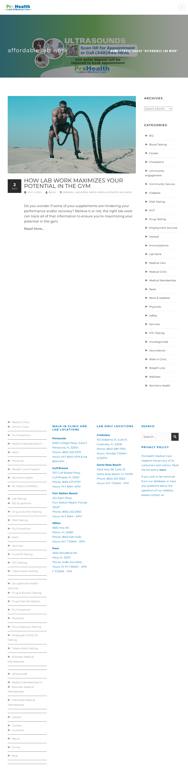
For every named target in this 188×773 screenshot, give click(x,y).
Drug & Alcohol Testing (26, 511)
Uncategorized (158, 341)
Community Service (162, 184)
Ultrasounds (19, 674)
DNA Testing (157, 201)
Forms (16, 747)
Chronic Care (20, 426)
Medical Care (157, 263)
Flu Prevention (21, 435)
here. (163, 469)
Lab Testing (19, 498)
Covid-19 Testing (22, 554)
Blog (15, 755)
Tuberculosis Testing (25, 571)
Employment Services (163, 227)
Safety (153, 315)
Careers (16, 717)
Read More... (34, 229)
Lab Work (81, 192)
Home (114, 51)
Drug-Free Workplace (26, 601)
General (68, 192)
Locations (18, 730)
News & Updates (107, 192)
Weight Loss (157, 368)
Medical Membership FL (27, 443)
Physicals (155, 306)
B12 (151, 135)
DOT (152, 210)
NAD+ (15, 452)
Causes (153, 153)
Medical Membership (162, 280)
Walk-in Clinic (158, 359)
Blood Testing (158, 144)
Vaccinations (157, 350)
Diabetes (154, 193)
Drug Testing (157, 219)
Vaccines (17, 545)
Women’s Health (22, 477)
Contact (17, 725)
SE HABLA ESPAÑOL (25, 486)
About (16, 738)
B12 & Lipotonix (21, 503)
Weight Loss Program (26, 469)
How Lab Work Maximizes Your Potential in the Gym (73, 183)
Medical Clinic (158, 271)
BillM (52, 192)
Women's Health (159, 385)
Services (154, 324)
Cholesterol (156, 162)
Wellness (125, 192)
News (92, 192)
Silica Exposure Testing (26, 626)
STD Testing (156, 333)
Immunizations (159, 245)
